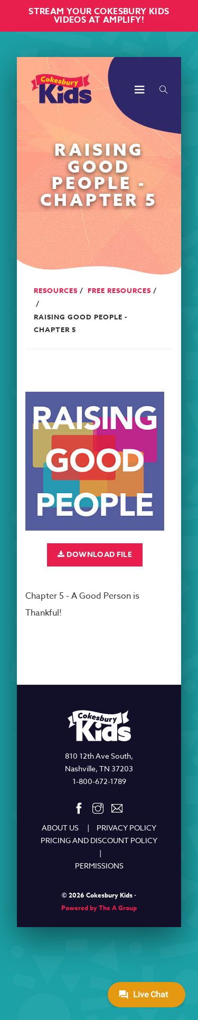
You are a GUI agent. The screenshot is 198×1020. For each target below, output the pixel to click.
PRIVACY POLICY (126, 828)
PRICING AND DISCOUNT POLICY (99, 840)
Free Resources (119, 290)
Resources (56, 290)
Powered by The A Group (99, 907)
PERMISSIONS (99, 866)
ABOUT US (60, 828)
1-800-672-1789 (99, 781)
